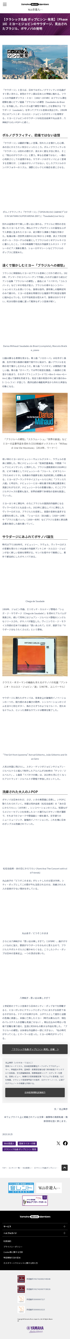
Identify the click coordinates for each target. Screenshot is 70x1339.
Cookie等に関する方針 (13, 1252)
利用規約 (7, 1241)
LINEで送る (51, 1143)
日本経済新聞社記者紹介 (35, 1092)
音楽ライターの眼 (27, 1143)
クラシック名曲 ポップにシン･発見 (20, 1149)
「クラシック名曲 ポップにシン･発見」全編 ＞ (35, 1049)
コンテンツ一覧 (14, 1168)
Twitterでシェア (58, 1143)
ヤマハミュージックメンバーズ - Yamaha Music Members (35, 4)
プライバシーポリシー (13, 1246)
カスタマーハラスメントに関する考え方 (21, 1263)
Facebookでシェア (65, 1143)
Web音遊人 (9, 1143)
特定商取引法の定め (12, 1257)
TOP (4, 1168)
